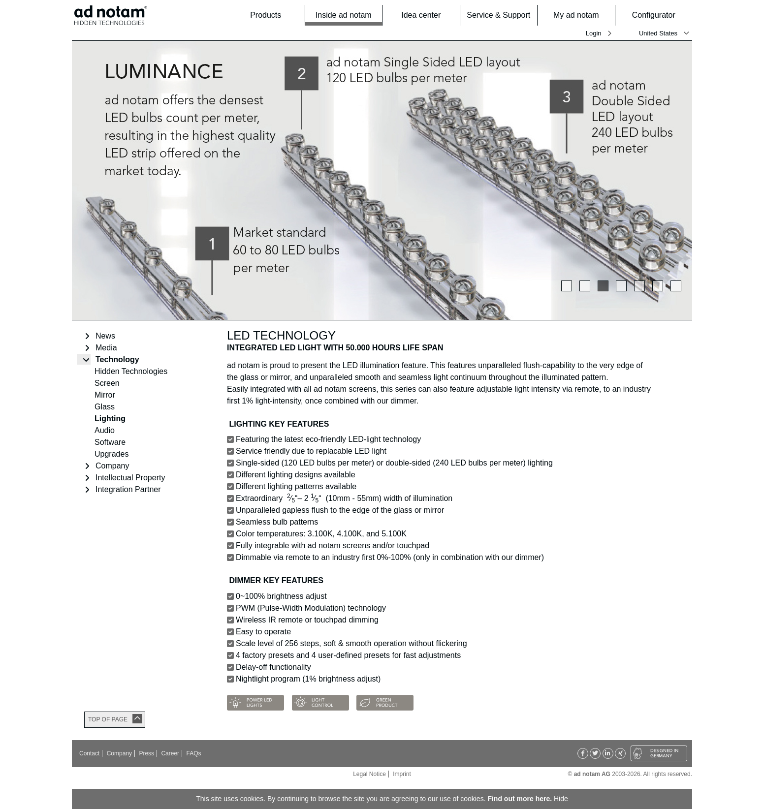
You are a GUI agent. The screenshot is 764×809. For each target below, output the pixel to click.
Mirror (105, 395)
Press (146, 753)
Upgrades (111, 454)
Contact (89, 753)
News (105, 336)
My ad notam (581, 15)
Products (274, 15)
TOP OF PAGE (107, 719)
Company (112, 466)
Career (170, 753)
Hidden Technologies (131, 371)
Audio (105, 430)
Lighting (110, 418)
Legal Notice (369, 774)
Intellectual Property (130, 477)
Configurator (659, 15)
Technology (117, 359)
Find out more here (518, 799)
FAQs (193, 753)
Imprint (402, 774)
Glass (105, 407)
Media (106, 347)
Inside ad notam (346, 15)
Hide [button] (561, 799)
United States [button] (658, 33)
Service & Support (499, 15)
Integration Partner (128, 489)
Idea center (427, 15)
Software (110, 442)
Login (594, 33)
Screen (107, 383)
